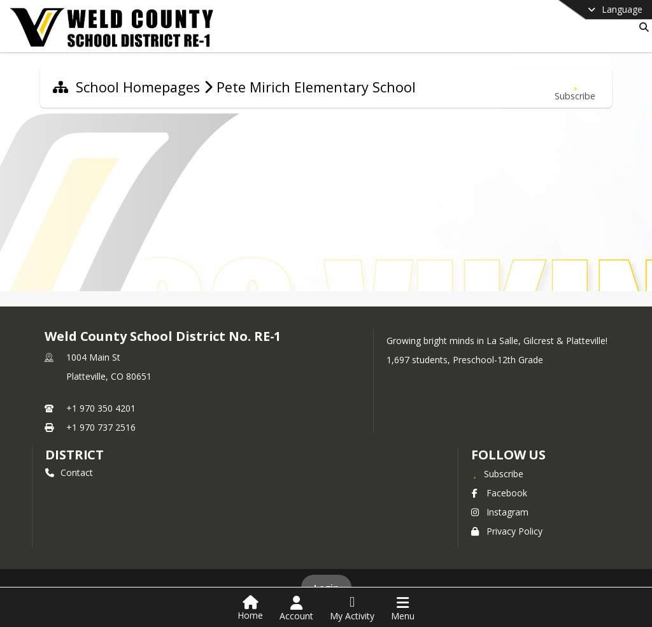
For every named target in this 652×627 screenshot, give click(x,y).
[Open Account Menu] (296, 608)
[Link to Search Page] (641, 27)
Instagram (499, 512)
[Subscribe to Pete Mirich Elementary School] (575, 87)
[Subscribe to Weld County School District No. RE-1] (497, 473)
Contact (69, 472)
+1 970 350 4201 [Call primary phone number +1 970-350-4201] (101, 408)
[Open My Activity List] (352, 608)
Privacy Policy (506, 531)
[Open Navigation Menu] (403, 608)
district (74, 454)
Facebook (499, 493)
